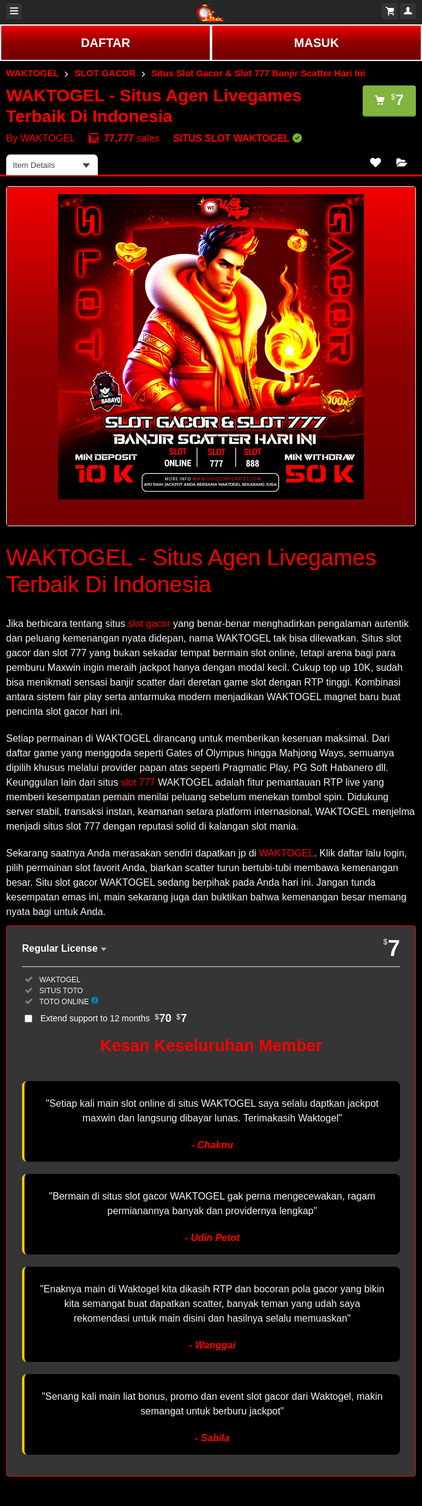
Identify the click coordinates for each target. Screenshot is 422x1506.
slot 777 (138, 782)
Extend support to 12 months (113, 1018)
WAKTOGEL (32, 73)
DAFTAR (105, 42)
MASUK (316, 42)
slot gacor (149, 623)
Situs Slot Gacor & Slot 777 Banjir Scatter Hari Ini (258, 73)
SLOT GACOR (105, 73)
